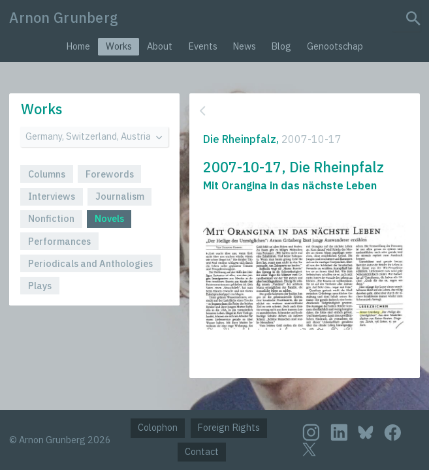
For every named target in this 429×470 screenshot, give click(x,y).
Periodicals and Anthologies (90, 263)
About (159, 46)
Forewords (110, 174)
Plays (40, 285)
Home (78, 46)
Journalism (119, 196)
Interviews (51, 196)
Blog (281, 46)
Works (119, 46)
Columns (46, 174)
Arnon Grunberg (63, 17)
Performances (59, 241)
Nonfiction (51, 218)
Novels (109, 218)
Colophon (158, 427)
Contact (202, 451)
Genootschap (335, 46)
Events (202, 46)
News (244, 46)
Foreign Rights (228, 427)
